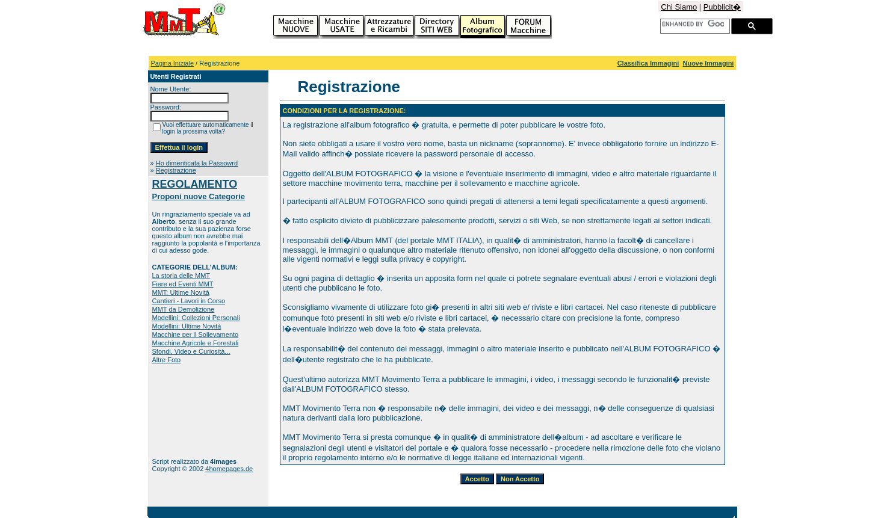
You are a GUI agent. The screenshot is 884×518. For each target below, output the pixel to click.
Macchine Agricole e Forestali (195, 343)
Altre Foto (166, 359)
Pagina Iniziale (172, 63)
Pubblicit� (722, 6)
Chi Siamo (679, 6)
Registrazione (176, 170)
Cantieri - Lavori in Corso (189, 300)
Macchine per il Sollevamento (195, 334)
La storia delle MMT (181, 275)
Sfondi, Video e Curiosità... (191, 351)
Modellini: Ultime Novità (186, 326)
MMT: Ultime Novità (180, 292)
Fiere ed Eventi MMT (183, 284)
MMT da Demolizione (183, 309)
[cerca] (693, 24)
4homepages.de (229, 468)
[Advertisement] (189, 410)
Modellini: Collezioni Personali (196, 317)
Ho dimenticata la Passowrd (197, 163)
